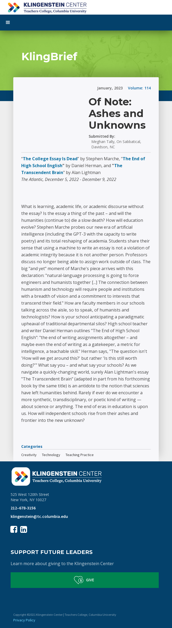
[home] (86, 6)
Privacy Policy (24, 620)
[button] (86, 23)
